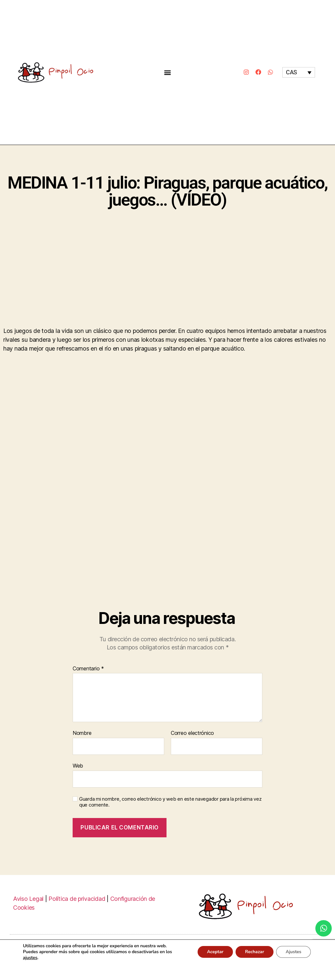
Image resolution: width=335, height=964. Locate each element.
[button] (167, 72)
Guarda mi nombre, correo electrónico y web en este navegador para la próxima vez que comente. (170, 802)
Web (78, 765)
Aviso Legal (28, 898)
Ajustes (293, 952)
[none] (298, 72)
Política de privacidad (76, 898)
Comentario (88, 669)
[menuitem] (298, 72)
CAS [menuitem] (291, 72)
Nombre (82, 733)
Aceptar (212, 952)
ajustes (30, 958)
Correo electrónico (192, 733)
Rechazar (253, 952)
